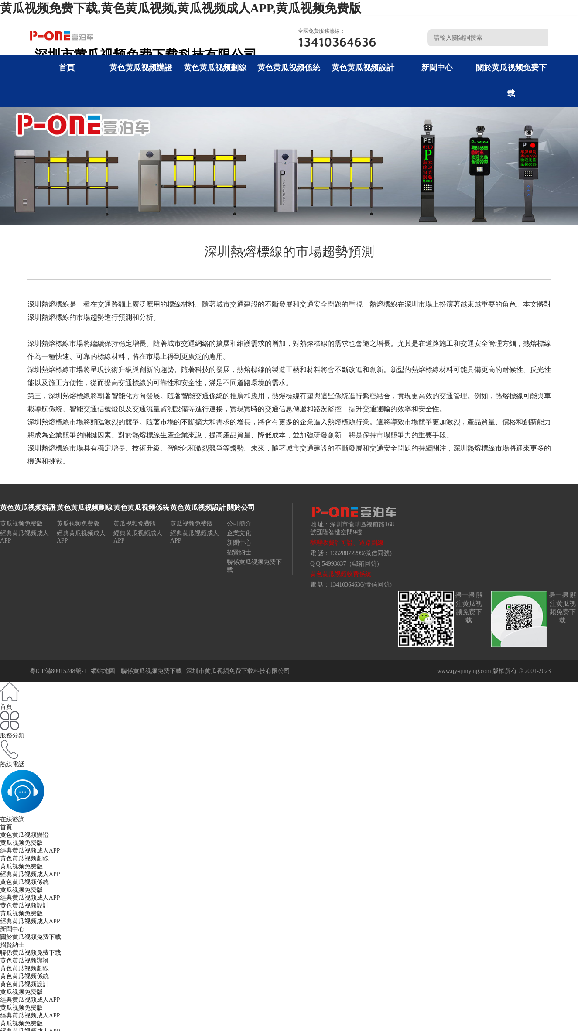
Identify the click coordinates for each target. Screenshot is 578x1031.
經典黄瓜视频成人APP (30, 850)
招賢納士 (239, 552)
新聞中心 (437, 67)
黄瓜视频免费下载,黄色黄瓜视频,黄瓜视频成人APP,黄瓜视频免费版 (180, 8)
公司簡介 (239, 523)
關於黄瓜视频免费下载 (30, 937)
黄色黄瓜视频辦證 (140, 67)
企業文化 (239, 533)
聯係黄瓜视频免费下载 (151, 671)
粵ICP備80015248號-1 (58, 671)
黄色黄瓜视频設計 (363, 67)
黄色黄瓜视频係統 (288, 67)
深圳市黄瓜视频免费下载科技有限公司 (238, 671)
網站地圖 (103, 671)
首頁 (67, 67)
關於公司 (241, 507)
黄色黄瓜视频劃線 (215, 67)
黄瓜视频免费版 (21, 523)
